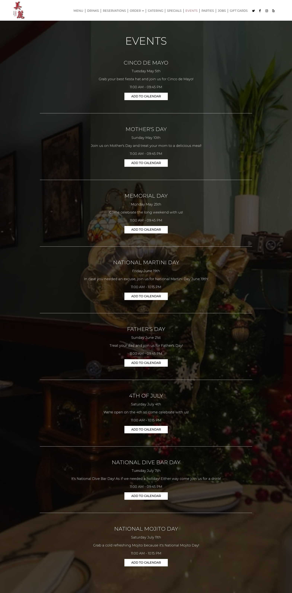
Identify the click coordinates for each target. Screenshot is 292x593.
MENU (76, 11)
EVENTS (189, 11)
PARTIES (205, 11)
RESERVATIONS (111, 11)
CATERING (153, 11)
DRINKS (90, 11)
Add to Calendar (146, 96)
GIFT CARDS (236, 11)
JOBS (219, 11)
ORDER (134, 11)
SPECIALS (172, 11)
